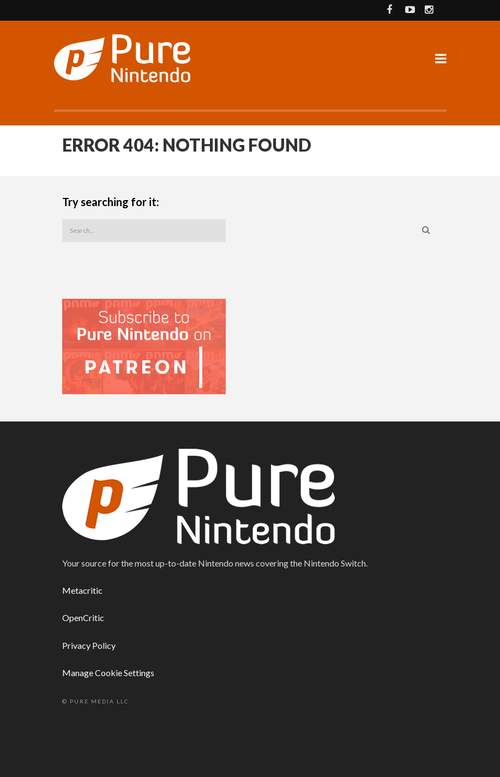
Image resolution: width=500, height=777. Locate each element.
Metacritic (82, 590)
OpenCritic (83, 617)
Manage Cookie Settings (108, 672)
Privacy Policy (89, 645)
